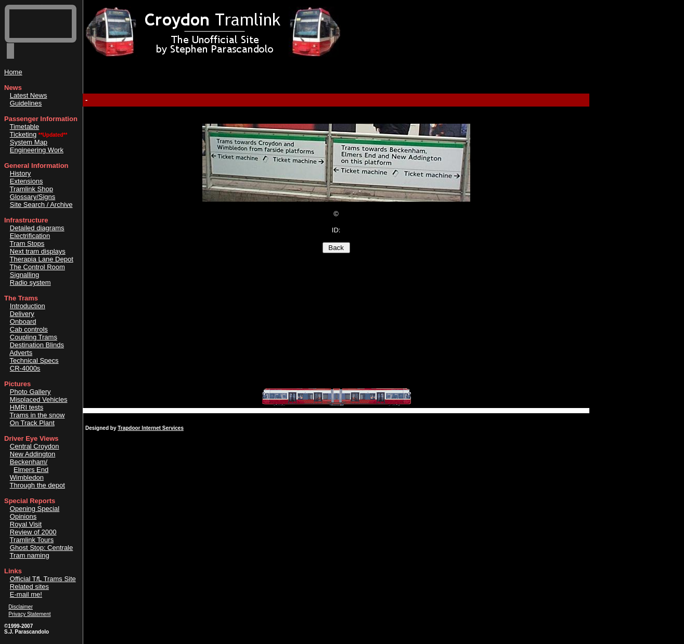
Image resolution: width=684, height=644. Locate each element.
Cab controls (29, 329)
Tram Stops (27, 243)
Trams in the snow (37, 415)
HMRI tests (26, 407)
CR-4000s (25, 368)
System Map (28, 142)
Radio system (30, 282)
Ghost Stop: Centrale (41, 547)
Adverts (20, 353)
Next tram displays (38, 251)
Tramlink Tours (32, 540)
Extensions (26, 181)
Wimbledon (27, 477)
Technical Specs (34, 360)
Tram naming (29, 555)
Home (13, 72)
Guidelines (26, 103)
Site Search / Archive (41, 204)
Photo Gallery (30, 392)
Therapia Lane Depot (41, 259)
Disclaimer (20, 607)
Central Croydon (34, 446)
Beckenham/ (28, 462)
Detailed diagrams (37, 228)
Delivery (22, 314)
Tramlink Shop (31, 189)
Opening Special (34, 508)
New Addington (32, 454)
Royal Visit (26, 524)
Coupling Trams (33, 337)
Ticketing (23, 134)
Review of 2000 (33, 532)
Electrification (30, 236)
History (20, 173)
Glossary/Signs (32, 197)
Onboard (23, 321)
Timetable (25, 126)
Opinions (23, 516)
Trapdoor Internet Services (151, 428)
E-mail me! (26, 594)
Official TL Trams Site (43, 579)
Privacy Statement (29, 614)
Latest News (28, 95)
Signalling (24, 275)
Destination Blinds (37, 345)
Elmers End (31, 470)
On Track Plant (32, 423)
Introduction (27, 306)
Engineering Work (36, 150)
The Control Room (37, 267)
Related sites (29, 586)
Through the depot (37, 485)
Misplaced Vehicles (39, 399)
